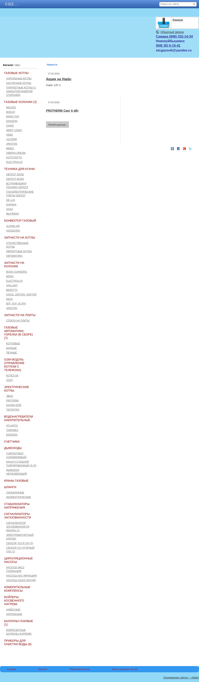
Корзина (178, 19)
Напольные (14, 614)
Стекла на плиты (18, 320)
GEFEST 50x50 (15, 174)
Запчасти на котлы (19, 237)
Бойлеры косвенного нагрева (14, 600)
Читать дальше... (58, 124)
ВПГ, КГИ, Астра (16, 303)
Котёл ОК (12, 375)
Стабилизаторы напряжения (17, 505)
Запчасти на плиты (20, 315)
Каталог (42, 669)
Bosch (10, 112)
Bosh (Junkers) (16, 271)
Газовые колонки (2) (20, 102)
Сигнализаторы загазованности (17, 515)
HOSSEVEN (13, 230)
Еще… (65, 4)
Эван (9, 396)
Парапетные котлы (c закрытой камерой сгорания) (21, 91)
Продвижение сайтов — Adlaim (181, 677)
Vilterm (11, 139)
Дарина (11, 204)
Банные (11, 348)
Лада (9, 209)
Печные (11, 352)
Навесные (13, 609)
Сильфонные (15, 492)
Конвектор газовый (20, 220)
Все (17, 65)
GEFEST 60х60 (15, 179)
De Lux (10, 200)
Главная (14, 4)
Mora (10, 276)
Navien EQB (13, 405)
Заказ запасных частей (125, 669)
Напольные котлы (19, 78)
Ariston (11, 143)
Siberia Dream (15, 153)
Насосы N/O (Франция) (21, 575)
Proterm (12, 400)
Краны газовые (16, 480)
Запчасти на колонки (14, 264)
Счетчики (11, 441)
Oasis (10, 125)
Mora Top (12, 116)
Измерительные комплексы (17, 588)
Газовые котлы (16, 73)
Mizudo (11, 107)
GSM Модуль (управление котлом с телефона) (14, 365)
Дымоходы (13, 448)
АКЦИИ (41, 4)
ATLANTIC (12, 425)
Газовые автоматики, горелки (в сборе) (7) (18, 333)
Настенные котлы (18, 83)
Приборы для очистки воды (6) (18, 642)
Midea (10, 148)
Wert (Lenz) (14, 130)
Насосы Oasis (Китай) (21, 580)
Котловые (13, 343)
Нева (9, 134)
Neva (9, 299)
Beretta (11, 290)
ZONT (9, 380)
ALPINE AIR (13, 226)
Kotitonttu (14, 157)
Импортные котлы (19, 251)
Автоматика (14, 255)
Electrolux (14, 162)
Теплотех (13, 409)
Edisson (11, 121)
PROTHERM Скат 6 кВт (62, 110)
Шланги (10, 487)
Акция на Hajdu (58, 79)
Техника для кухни (19, 169)
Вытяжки (12, 213)
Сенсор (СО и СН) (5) (19, 543)
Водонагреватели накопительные (18, 418)
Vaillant (12, 285)
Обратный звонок (172, 32)
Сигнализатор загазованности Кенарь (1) (17, 527)
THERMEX (12, 430)
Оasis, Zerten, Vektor (21, 294)
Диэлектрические (18, 497)
